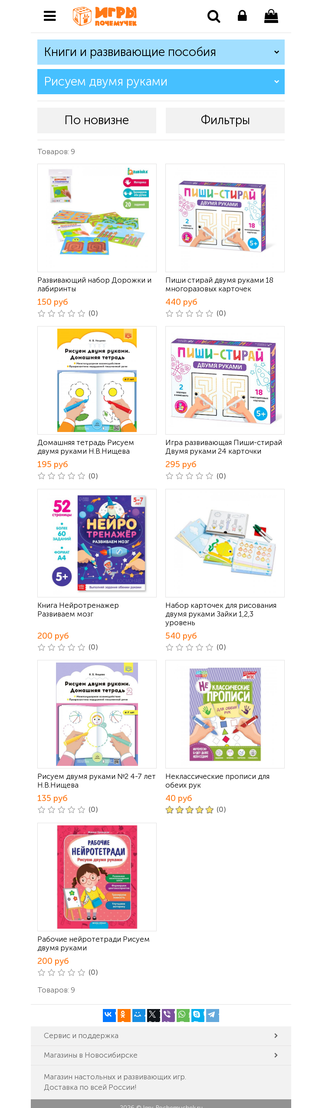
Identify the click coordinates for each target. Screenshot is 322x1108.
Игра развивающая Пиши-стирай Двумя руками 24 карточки (223, 446)
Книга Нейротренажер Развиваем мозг (78, 609)
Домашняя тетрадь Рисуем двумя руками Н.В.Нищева (85, 446)
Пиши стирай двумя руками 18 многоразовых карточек (219, 284)
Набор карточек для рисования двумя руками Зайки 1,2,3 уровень (220, 614)
